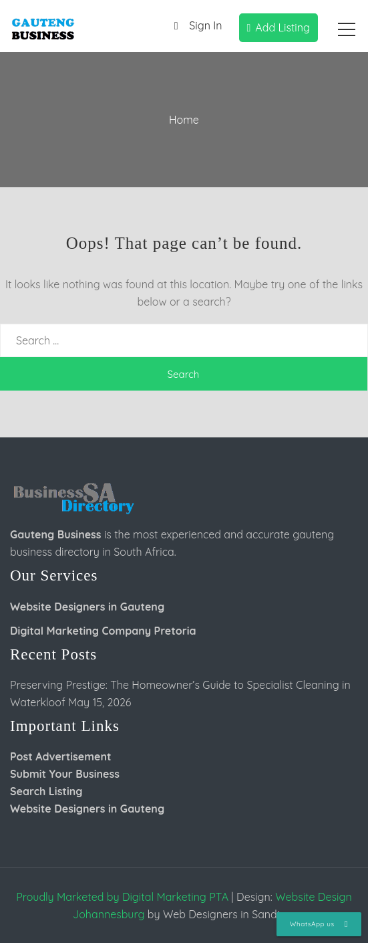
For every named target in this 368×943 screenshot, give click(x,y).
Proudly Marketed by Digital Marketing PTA (122, 897)
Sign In (195, 26)
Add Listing (278, 27)
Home (184, 119)
